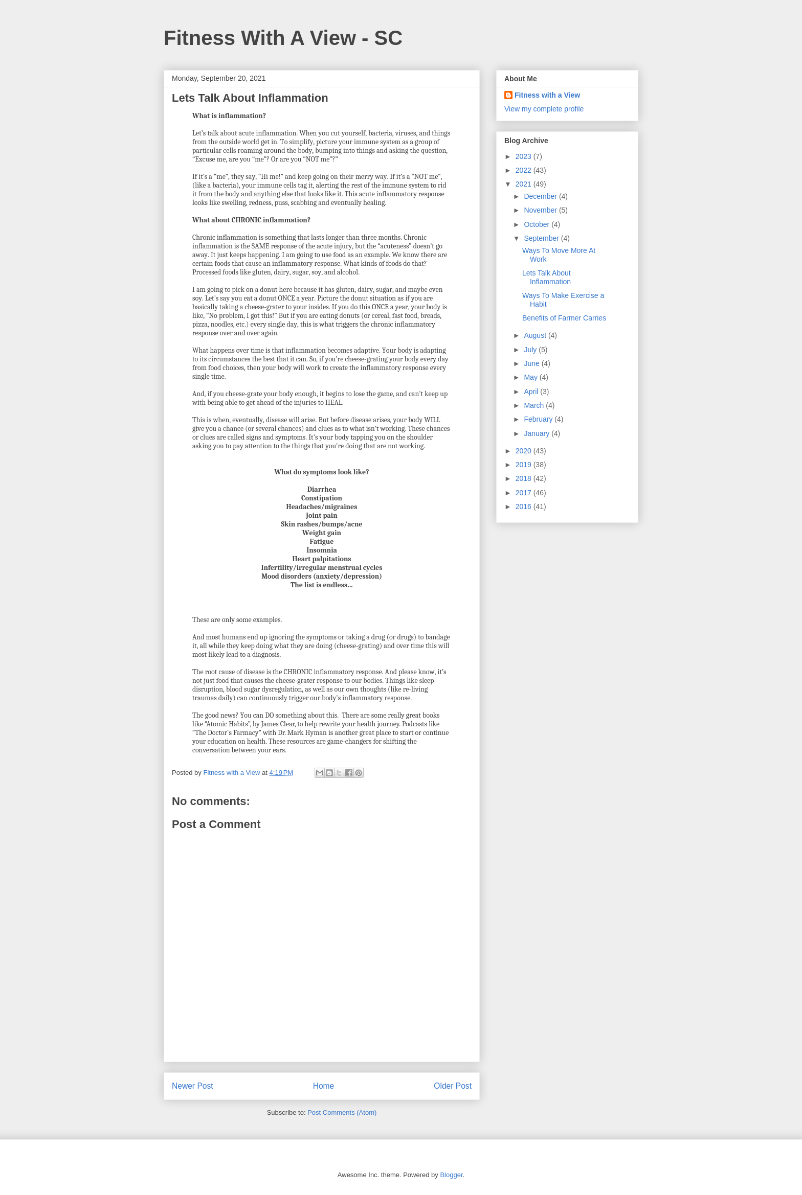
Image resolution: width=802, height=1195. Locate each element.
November (541, 210)
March (535, 405)
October (537, 224)
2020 (524, 451)
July (531, 350)
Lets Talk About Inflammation (546, 277)
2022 (524, 170)
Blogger (451, 1175)
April (532, 391)
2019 (524, 465)
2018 (524, 478)
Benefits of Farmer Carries (564, 318)
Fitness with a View (547, 95)
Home (324, 1086)
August (536, 335)
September (542, 238)
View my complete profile (544, 109)
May (531, 377)
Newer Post (192, 1086)
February (539, 419)
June (532, 363)
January (537, 433)
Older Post (453, 1086)
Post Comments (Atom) (341, 1112)
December (541, 196)
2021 (524, 184)
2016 (524, 506)
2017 (524, 493)
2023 (524, 156)
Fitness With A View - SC (283, 38)
